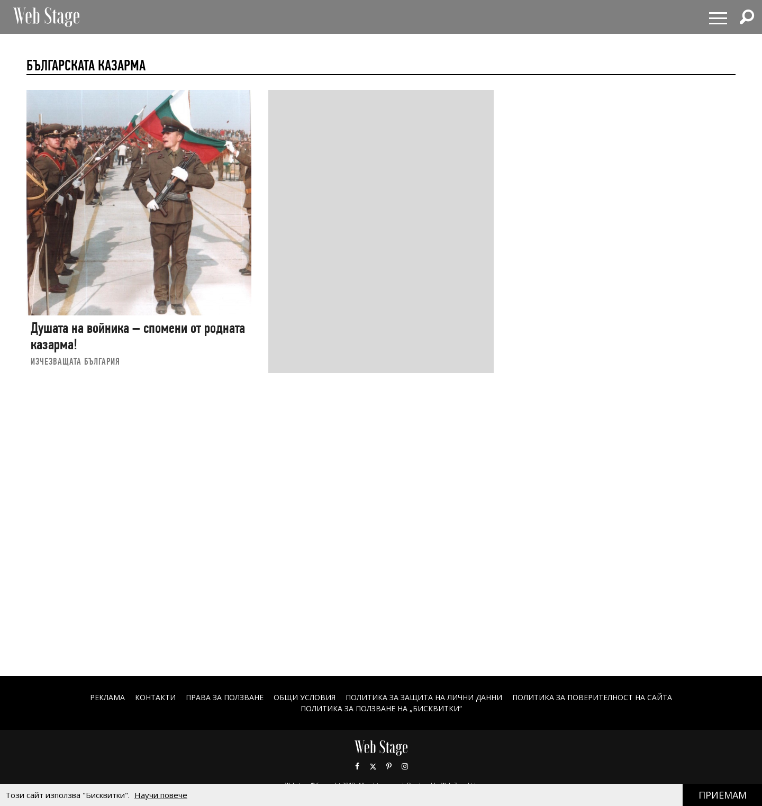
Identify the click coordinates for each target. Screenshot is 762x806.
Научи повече (160, 795)
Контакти (155, 697)
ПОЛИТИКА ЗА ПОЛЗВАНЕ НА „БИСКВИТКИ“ (381, 708)
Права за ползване (225, 697)
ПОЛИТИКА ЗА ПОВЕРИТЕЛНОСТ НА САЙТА (592, 697)
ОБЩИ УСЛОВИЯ (304, 697)
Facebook (357, 766)
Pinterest (389, 766)
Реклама (107, 697)
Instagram (405, 766)
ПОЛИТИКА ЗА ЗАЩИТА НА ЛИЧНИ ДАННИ (424, 697)
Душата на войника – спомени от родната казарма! (138, 336)
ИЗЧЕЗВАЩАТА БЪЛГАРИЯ (75, 361)
